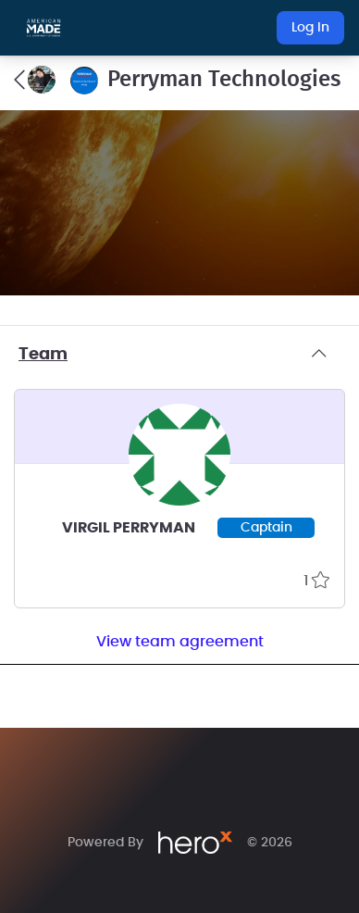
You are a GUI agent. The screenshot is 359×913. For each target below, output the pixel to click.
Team (179, 355)
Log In (310, 27)
